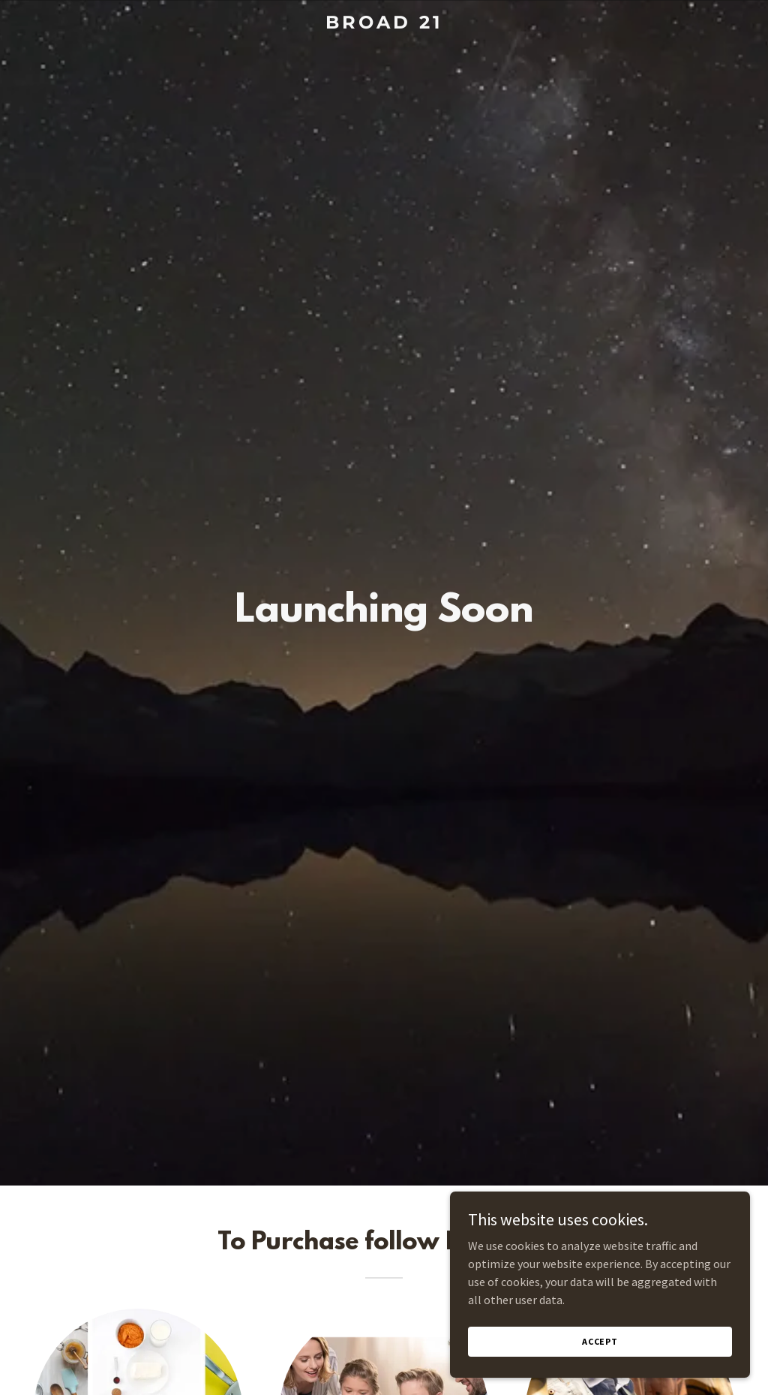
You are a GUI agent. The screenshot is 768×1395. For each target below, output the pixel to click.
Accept (600, 1341)
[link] (384, 24)
